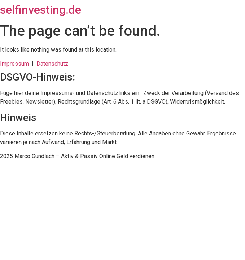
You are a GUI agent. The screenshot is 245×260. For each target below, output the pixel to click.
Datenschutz (52, 63)
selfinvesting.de (40, 10)
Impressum (16, 63)
